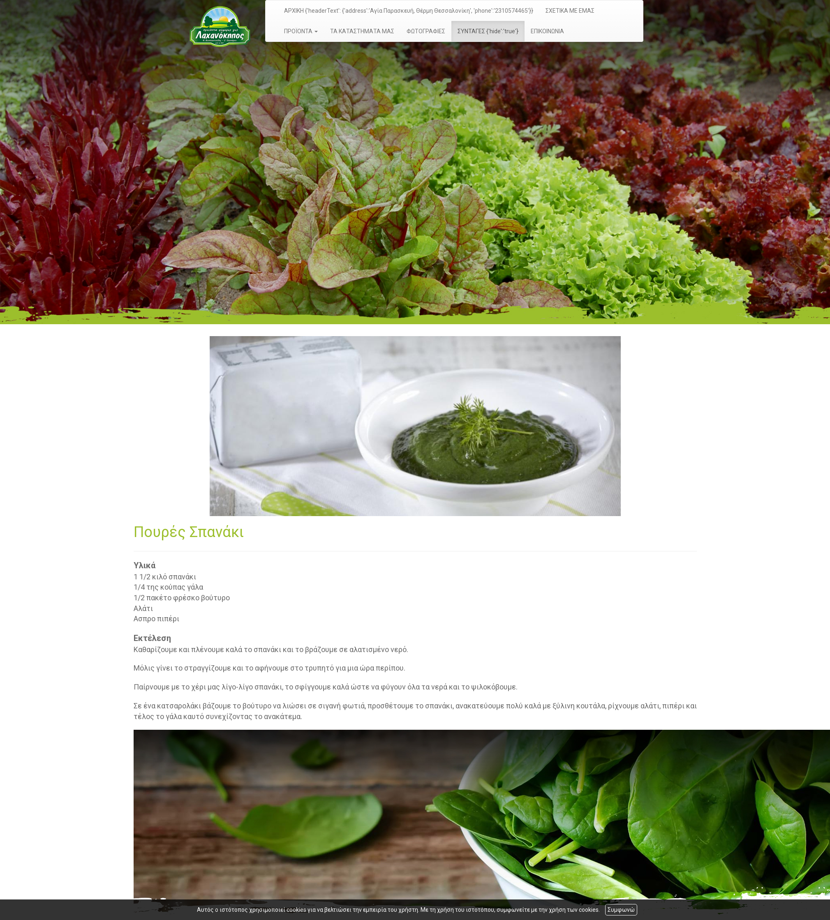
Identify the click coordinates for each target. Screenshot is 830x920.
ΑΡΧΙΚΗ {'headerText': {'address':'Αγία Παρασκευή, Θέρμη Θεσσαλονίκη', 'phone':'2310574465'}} (408, 10)
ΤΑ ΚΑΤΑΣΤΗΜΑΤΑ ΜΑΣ (362, 31)
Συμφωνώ (621, 909)
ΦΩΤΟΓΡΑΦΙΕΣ (426, 31)
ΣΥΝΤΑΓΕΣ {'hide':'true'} (488, 31)
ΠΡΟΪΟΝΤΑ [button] (301, 31)
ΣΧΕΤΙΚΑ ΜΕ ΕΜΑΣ (570, 10)
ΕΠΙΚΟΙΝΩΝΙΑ (547, 31)
